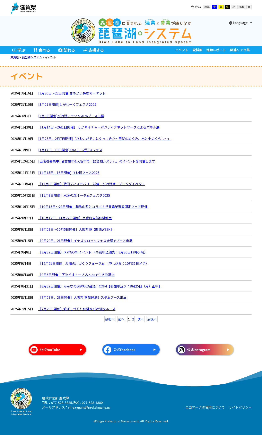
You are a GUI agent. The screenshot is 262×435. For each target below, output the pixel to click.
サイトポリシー (240, 407)
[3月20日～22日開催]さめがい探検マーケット (72, 93)
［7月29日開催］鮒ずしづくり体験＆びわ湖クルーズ (76, 308)
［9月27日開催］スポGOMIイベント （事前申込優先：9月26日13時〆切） (92, 252)
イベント (181, 49)
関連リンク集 (240, 49)
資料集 (197, 49)
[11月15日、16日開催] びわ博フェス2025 (68, 172)
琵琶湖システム (32, 57)
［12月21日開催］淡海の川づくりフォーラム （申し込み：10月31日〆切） (93, 263)
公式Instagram (198, 349)
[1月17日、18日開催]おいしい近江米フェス (70, 149)
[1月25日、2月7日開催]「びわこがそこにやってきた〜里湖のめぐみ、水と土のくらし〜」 (104, 138)
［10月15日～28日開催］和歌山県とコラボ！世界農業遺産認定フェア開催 (93, 206)
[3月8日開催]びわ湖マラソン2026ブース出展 (71, 115)
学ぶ (21, 50)
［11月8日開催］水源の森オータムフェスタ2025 (74, 195)
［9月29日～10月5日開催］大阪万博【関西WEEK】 (76, 229)
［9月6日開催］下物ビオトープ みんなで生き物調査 (76, 274)
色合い (196, 7)
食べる (44, 50)
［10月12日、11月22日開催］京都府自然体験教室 (75, 217)
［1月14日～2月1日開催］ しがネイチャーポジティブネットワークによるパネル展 (98, 127)
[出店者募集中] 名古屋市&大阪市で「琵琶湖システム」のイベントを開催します (96, 161)
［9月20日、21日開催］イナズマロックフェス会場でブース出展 (85, 240)
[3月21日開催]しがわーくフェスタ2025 (67, 104)
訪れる (69, 50)
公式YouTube (50, 349)
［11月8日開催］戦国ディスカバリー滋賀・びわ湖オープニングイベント (91, 183)
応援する (96, 50)
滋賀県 (14, 57)
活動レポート (216, 49)
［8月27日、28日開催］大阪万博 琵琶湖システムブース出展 (82, 297)
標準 (207, 6)
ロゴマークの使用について (205, 407)
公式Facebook (124, 349)
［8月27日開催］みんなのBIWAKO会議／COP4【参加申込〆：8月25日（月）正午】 (100, 286)
